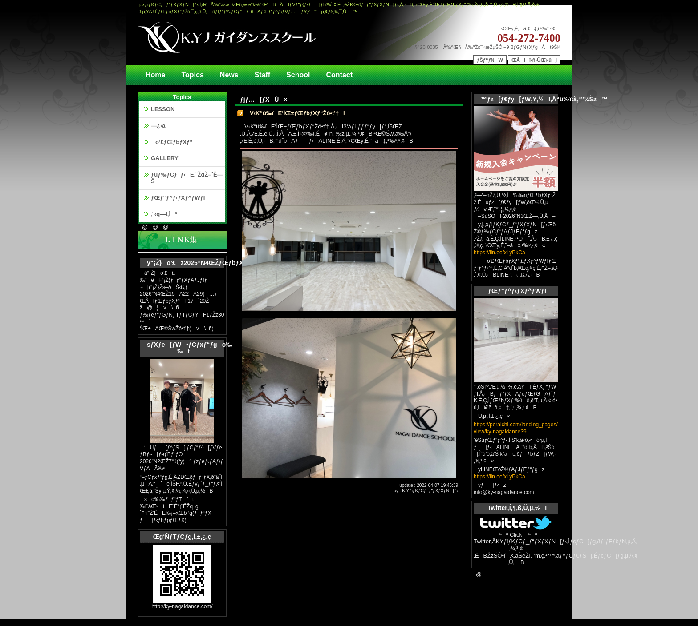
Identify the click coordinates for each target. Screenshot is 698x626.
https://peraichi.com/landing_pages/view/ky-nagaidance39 (516, 428)
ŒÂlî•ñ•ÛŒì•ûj (534, 60)
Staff (263, 75)
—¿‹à (158, 125)
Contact (339, 75)
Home (155, 75)
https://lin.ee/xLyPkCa (499, 252)
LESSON (162, 109)
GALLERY (165, 158)
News (229, 75)
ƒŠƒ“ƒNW (490, 60)
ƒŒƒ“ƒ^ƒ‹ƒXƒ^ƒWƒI (178, 197)
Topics (192, 75)
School (298, 75)
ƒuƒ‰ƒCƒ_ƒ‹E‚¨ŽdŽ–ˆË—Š (187, 178)
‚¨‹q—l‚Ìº (164, 214)
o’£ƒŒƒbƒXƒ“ (172, 142)
